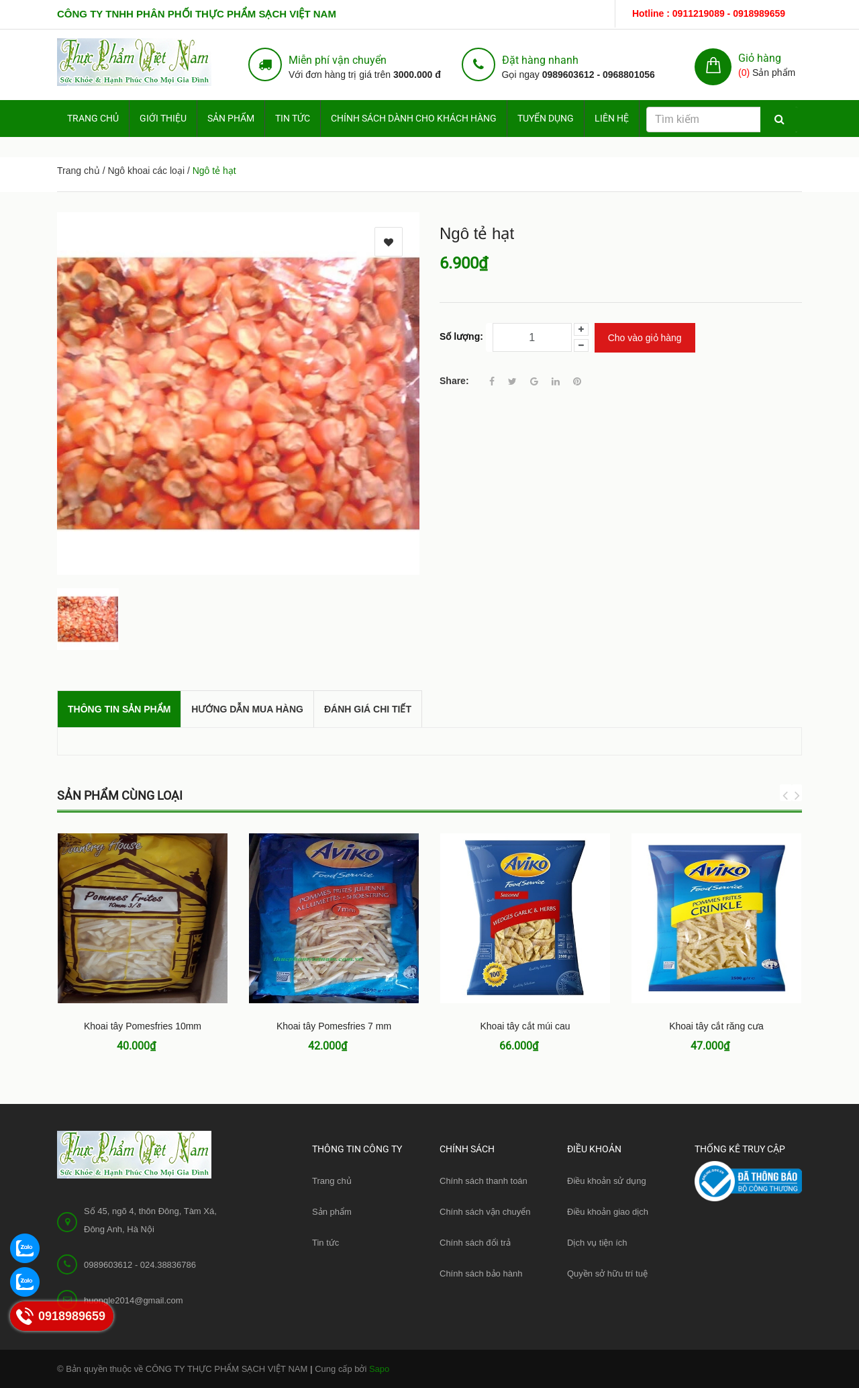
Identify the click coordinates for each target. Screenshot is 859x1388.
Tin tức (325, 1243)
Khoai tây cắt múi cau (525, 1026)
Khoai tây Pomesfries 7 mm (333, 1026)
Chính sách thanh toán (483, 1181)
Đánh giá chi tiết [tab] (367, 709)
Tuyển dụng (545, 118)
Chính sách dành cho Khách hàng (414, 118)
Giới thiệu (163, 118)
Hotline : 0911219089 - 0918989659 (708, 13)
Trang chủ (332, 1181)
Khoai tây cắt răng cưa (716, 1026)
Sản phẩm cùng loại (120, 795)
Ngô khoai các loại (146, 170)
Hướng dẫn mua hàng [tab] (247, 709)
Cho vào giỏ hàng (645, 337)
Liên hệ (612, 118)
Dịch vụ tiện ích (597, 1243)
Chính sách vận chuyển (485, 1212)
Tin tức (292, 118)
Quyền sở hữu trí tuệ (607, 1273)
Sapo (379, 1369)
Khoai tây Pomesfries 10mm (142, 1026)
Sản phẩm (230, 118)
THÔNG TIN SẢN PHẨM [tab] (119, 709)
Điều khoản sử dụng (606, 1181)
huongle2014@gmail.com (133, 1300)
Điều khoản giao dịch (607, 1212)
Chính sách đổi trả (475, 1243)
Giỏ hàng (759, 58)
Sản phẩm (332, 1212)
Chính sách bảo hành (481, 1273)
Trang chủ (93, 118)
